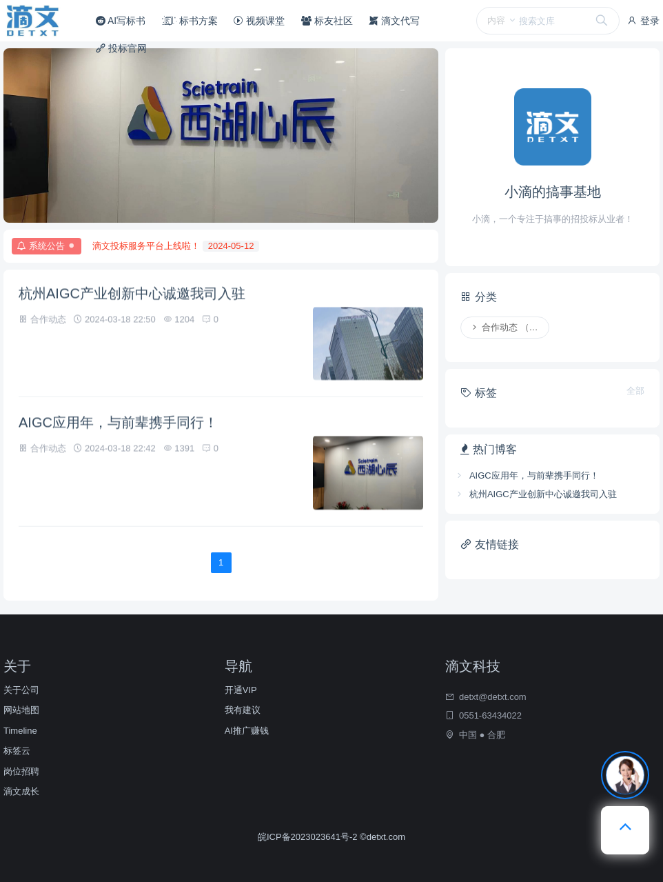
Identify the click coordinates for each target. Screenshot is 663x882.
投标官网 (121, 48)
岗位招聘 (21, 771)
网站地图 (21, 710)
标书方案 (190, 20)
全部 (635, 390)
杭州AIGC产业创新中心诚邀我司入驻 (132, 295)
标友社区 (327, 20)
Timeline (20, 730)
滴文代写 (394, 20)
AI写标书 (120, 20)
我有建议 (243, 710)
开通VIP (241, 690)
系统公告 (49, 246)
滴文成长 (21, 791)
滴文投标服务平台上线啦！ (175, 246)
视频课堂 (259, 20)
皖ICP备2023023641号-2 (309, 837)
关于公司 (21, 690)
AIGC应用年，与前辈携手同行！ (118, 424)
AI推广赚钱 (247, 730)
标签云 (16, 750)
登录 (643, 20)
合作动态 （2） (506, 327)
